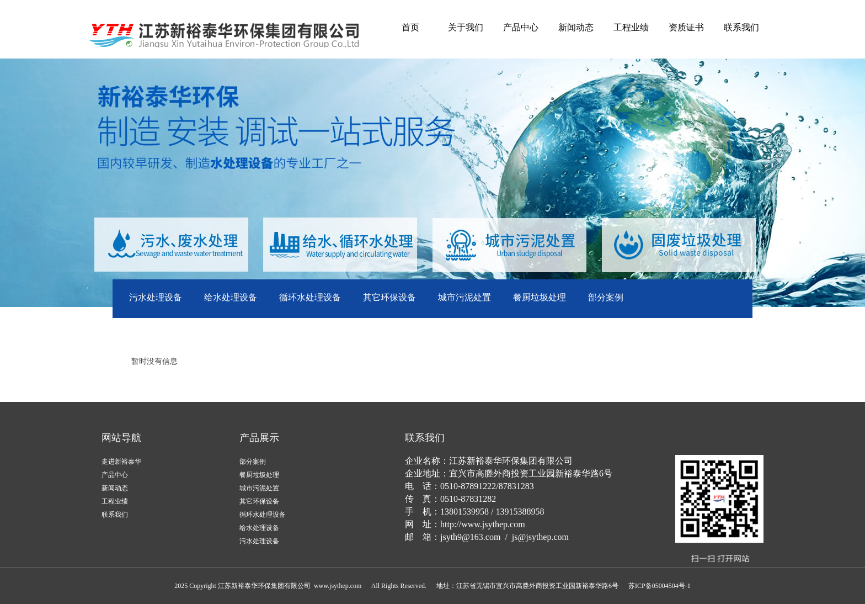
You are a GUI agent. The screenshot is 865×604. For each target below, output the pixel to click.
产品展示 (259, 437)
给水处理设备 (230, 297)
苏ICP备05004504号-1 (659, 586)
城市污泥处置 (464, 297)
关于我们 (465, 27)
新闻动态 (576, 27)
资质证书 (686, 27)
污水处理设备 (155, 297)
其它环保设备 (389, 297)
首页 (410, 27)
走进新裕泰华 (121, 461)
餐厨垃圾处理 (539, 297)
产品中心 (520, 27)
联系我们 (741, 27)
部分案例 (605, 297)
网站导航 (121, 437)
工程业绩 (631, 27)
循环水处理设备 (310, 297)
